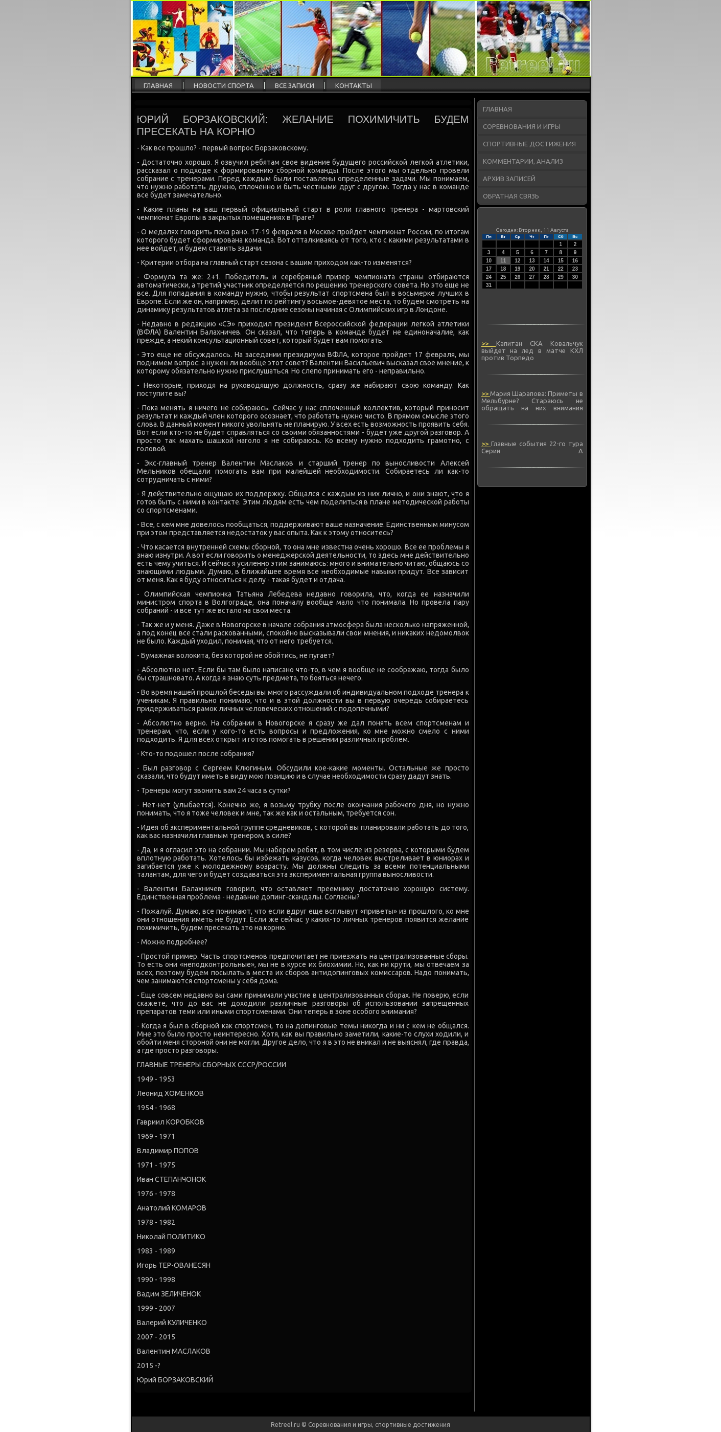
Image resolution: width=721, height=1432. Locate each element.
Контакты (353, 85)
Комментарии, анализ (523, 161)
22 (561, 269)
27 (531, 277)
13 (531, 260)
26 (517, 277)
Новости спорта (224, 85)
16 (575, 260)
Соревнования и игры (522, 126)
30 (575, 277)
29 (561, 277)
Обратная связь (511, 196)
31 (489, 285)
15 (561, 260)
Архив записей (509, 178)
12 (517, 260)
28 (546, 277)
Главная (158, 85)
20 (531, 269)
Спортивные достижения (529, 143)
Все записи (294, 85)
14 (546, 260)
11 (503, 260)
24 (489, 277)
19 (517, 269)
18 (503, 269)
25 (503, 277)
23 (575, 269)
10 (489, 260)
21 (546, 269)
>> (488, 343)
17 (489, 269)
